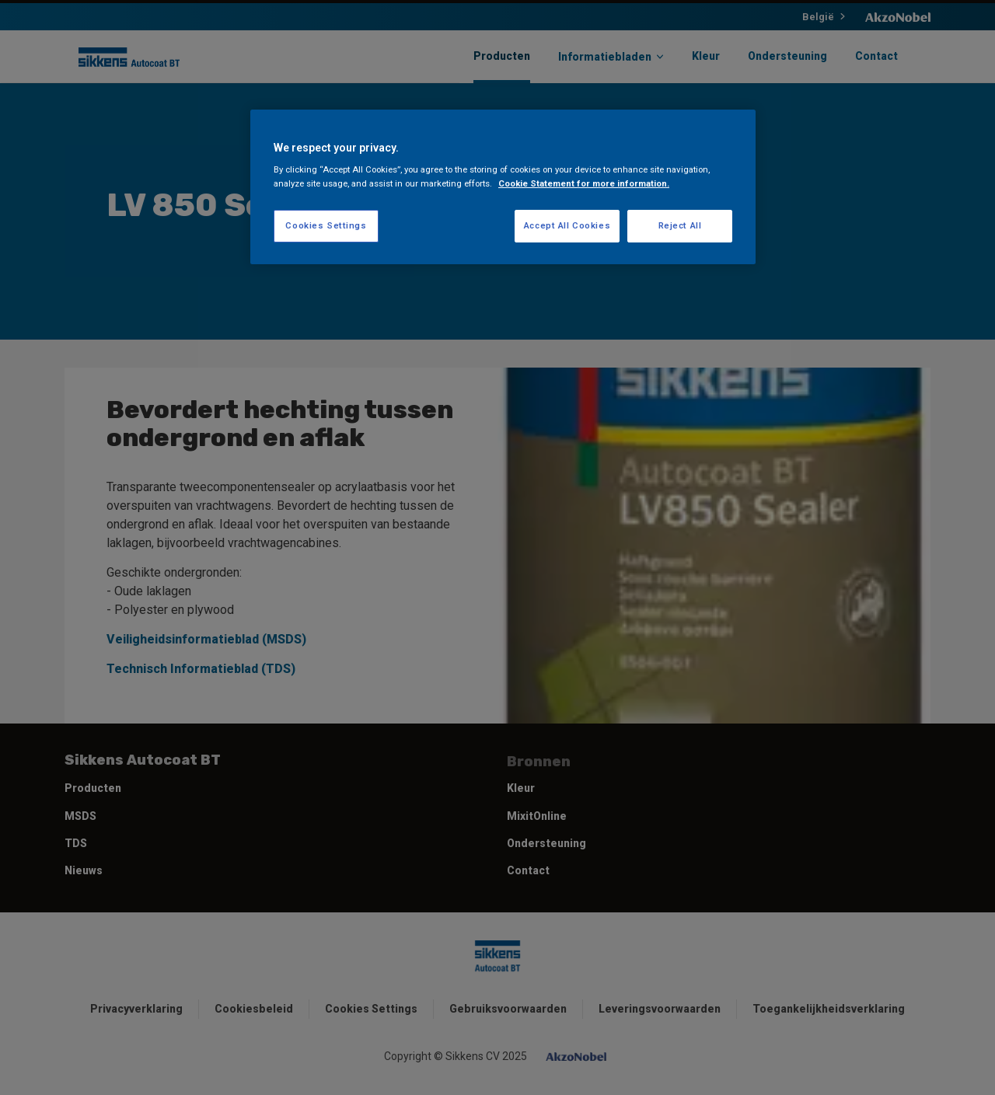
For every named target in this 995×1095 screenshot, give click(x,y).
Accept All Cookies (567, 225)
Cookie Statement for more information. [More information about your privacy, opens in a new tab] (583, 183)
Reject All (680, 225)
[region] (503, 187)
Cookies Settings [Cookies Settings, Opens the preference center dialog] (325, 225)
